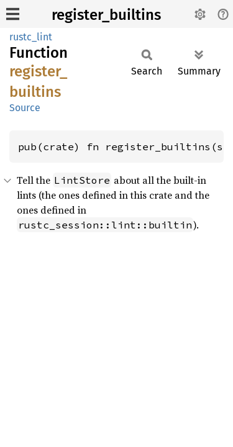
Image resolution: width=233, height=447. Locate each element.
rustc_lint (30, 37)
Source (24, 108)
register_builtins (106, 15)
